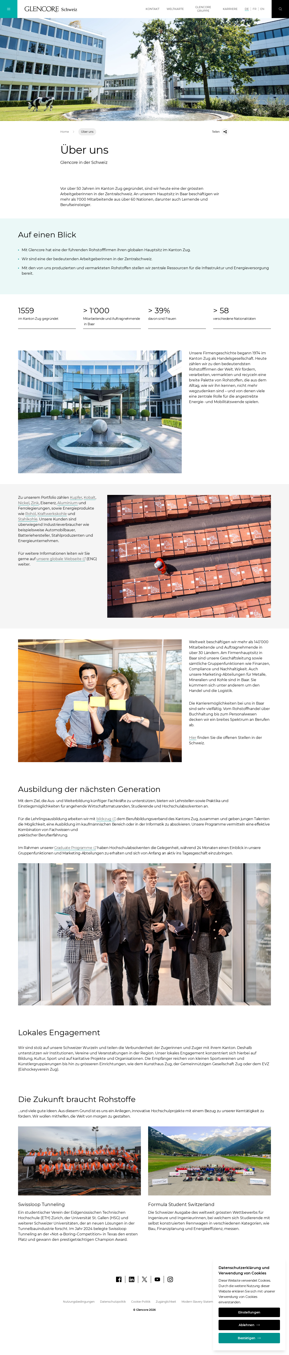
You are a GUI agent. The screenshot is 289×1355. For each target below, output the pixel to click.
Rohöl (30, 514)
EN (262, 9)
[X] (144, 1279)
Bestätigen (249, 1338)
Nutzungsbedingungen (79, 1301)
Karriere (230, 9)
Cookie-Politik (140, 1301)
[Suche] (280, 9)
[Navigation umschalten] (8, 9)
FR (254, 9)
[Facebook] (118, 1279)
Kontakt (152, 9)
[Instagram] (170, 1279)
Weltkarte (175, 9)
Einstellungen (249, 1312)
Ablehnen (249, 1325)
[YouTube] (157, 1279)
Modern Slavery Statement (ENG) (204, 1301)
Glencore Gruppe (203, 8)
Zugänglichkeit (166, 1301)
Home (64, 131)
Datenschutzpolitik (113, 1301)
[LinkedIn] (131, 1279)
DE (247, 9)
